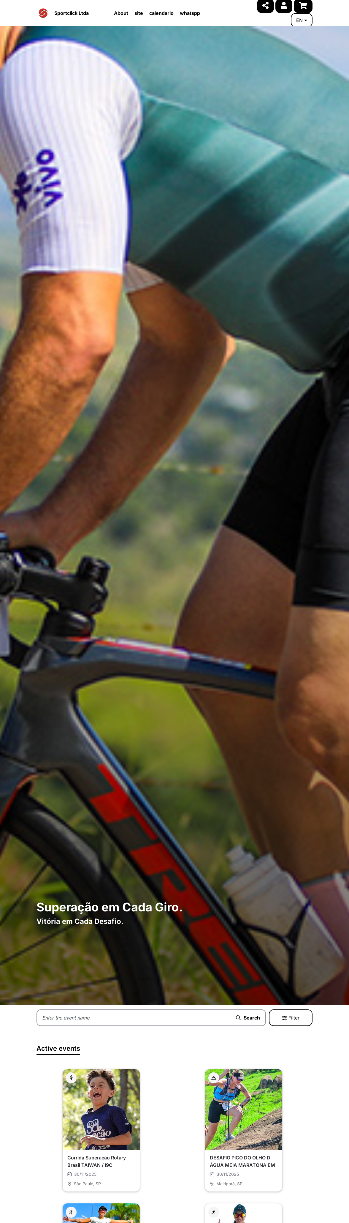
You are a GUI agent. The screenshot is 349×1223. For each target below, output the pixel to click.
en (301, 20)
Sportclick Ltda (71, 13)
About (121, 13)
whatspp (190, 13)
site (138, 13)
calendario (161, 13)
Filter (290, 1018)
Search (248, 1018)
